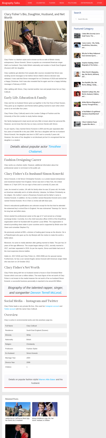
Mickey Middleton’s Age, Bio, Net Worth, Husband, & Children (35, 416)
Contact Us (99, 433)
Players (51, 3)
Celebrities (39, 3)
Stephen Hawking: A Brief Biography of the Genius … (90, 64)
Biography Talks (11, 3)
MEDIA (60, 3)
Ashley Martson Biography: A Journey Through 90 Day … (91, 103)
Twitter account (9, 309)
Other (99, 3)
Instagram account (52, 306)
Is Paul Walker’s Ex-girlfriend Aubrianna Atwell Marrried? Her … (91, 114)
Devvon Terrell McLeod (46, 292)
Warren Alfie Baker (47, 379)
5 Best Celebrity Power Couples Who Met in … (89, 123)
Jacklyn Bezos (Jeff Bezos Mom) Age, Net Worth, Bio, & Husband (14, 416)
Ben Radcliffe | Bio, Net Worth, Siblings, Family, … (90, 84)
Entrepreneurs (86, 3)
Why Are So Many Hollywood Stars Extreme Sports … (91, 54)
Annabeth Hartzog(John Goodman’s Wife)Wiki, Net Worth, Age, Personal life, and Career (55, 417)
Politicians (71, 3)
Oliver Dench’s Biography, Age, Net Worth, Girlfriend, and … (90, 74)
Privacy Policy (76, 433)
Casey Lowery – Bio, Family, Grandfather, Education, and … (90, 45)
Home (28, 3)
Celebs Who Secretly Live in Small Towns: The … (91, 35)
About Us (88, 433)
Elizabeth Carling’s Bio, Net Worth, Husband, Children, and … (90, 94)
